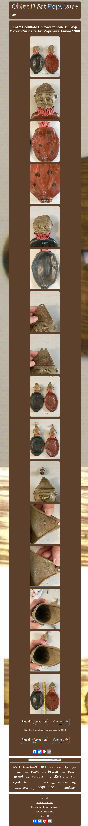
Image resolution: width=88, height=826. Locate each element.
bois (16, 766)
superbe (17, 782)
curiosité (52, 768)
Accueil (44, 798)
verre (44, 772)
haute (73, 777)
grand (18, 776)
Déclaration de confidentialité (45, 807)
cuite (65, 782)
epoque (74, 768)
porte (45, 782)
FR (47, 816)
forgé (74, 782)
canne (35, 771)
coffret (66, 777)
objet (66, 767)
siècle (57, 776)
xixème (18, 772)
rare (43, 766)
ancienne (30, 766)
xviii (39, 783)
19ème (71, 772)
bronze (53, 771)
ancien (30, 781)
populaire (45, 786)
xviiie (48, 777)
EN (42, 816)
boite (27, 772)
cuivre (59, 768)
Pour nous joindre (44, 802)
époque (33, 789)
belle (28, 777)
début (63, 772)
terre (59, 788)
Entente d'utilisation (45, 811)
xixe (25, 787)
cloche (18, 788)
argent (53, 783)
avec (59, 782)
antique (69, 787)
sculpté (37, 776)
